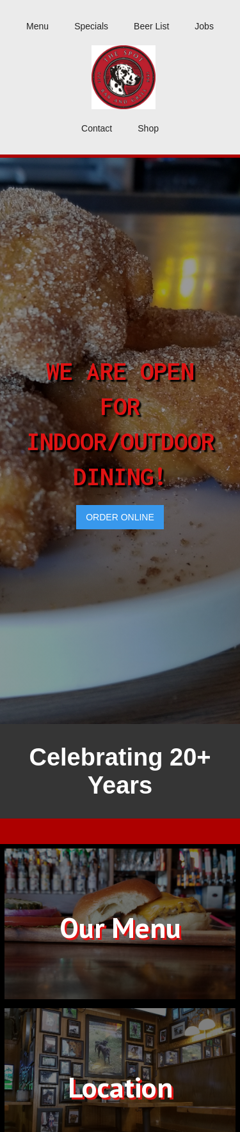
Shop (148, 128)
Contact (96, 128)
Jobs (204, 26)
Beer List (151, 26)
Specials (91, 26)
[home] (120, 77)
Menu (37, 26)
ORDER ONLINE (120, 517)
